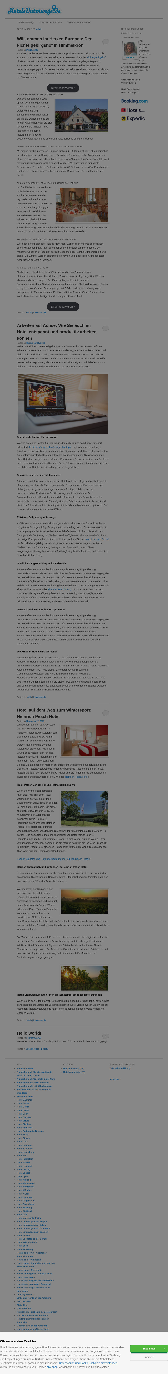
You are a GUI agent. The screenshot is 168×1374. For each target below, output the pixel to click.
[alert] (84, 687)
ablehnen (52, 1367)
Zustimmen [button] (149, 1348)
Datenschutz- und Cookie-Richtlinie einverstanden (88, 1363)
